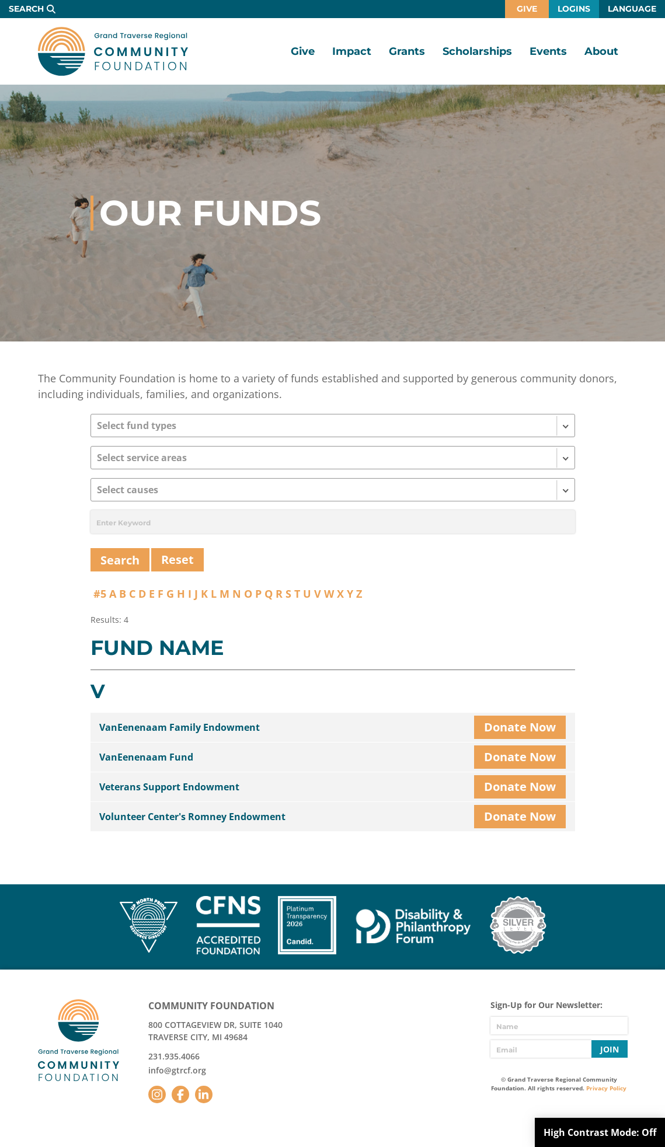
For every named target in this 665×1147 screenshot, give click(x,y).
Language (632, 9)
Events (548, 51)
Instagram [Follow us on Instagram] (157, 1094)
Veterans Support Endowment (169, 786)
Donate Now (520, 727)
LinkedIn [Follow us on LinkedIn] (204, 1094)
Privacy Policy (606, 1088)
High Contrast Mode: (600, 1132)
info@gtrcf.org (177, 1070)
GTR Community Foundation (113, 51)
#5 (99, 594)
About (601, 51)
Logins (574, 9)
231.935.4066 (174, 1056)
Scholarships (477, 51)
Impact (351, 51)
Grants (407, 51)
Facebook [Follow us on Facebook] (180, 1094)
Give (527, 9)
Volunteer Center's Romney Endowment (192, 816)
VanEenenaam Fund (146, 757)
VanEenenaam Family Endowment (179, 727)
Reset (177, 559)
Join (609, 1049)
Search (26, 9)
